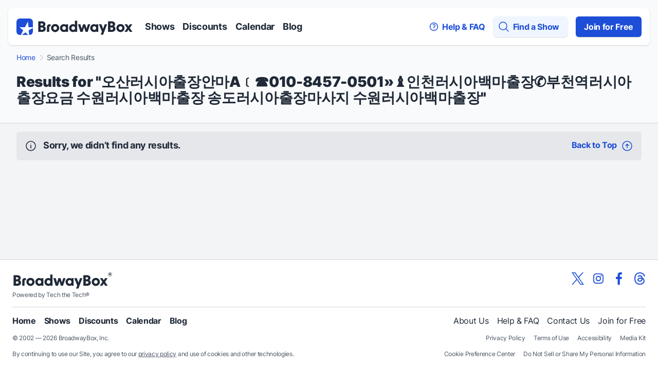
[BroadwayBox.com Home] (74, 26)
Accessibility (594, 338)
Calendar (255, 26)
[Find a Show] (531, 26)
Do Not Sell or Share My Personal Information (584, 354)
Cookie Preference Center (479, 354)
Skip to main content (329, 0)
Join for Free (608, 27)
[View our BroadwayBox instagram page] (598, 278)
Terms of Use (551, 338)
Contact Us (568, 321)
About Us (470, 321)
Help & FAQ (518, 321)
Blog (292, 26)
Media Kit (633, 338)
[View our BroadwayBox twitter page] (578, 278)
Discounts (204, 26)
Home (25, 57)
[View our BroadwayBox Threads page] (639, 278)
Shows (159, 26)
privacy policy (157, 354)
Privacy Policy (505, 338)
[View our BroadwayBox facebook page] (619, 278)
